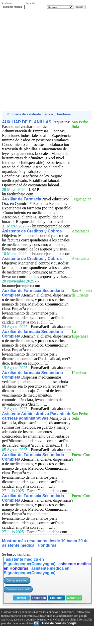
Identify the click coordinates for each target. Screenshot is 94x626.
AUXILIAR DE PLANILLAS (26, 122)
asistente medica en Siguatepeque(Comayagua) (29, 561)
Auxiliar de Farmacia (21, 199)
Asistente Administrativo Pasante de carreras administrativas (36, 416)
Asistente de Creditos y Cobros (32, 231)
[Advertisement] (47, 60)
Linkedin (56, 598)
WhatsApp (73, 598)
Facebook (39, 598)
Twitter (21, 598)
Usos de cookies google (59, 623)
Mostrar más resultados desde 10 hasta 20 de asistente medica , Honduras (45, 543)
